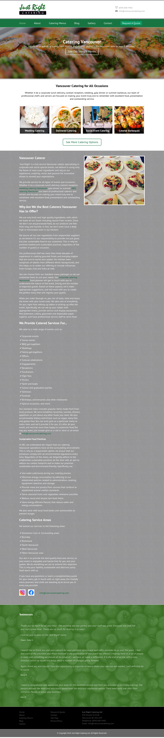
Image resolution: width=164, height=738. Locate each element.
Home (22, 23)
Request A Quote (131, 23)
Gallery (91, 23)
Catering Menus (57, 23)
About (37, 23)
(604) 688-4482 (126, 7)
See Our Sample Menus (82, 51)
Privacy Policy (56, 721)
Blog (76, 23)
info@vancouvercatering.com (132, 11)
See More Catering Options (82, 143)
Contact (108, 23)
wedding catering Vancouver (33, 189)
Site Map (54, 719)
